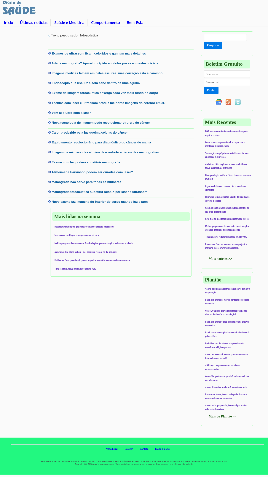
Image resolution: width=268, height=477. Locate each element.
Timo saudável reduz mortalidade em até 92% (75, 268)
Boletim (129, 449)
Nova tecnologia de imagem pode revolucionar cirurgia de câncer (101, 122)
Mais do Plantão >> (223, 416)
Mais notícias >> (220, 259)
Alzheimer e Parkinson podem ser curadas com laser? (92, 172)
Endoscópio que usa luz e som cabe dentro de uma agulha (96, 83)
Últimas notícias (33, 22)
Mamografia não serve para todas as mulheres (86, 182)
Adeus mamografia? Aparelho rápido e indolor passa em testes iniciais (105, 63)
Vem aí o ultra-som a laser (71, 113)
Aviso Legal (112, 449)
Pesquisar (213, 45)
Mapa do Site (162, 449)
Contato (144, 449)
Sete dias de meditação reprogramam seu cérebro (77, 235)
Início (8, 22)
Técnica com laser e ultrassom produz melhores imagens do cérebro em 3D (108, 103)
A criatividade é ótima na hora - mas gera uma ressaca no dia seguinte (86, 252)
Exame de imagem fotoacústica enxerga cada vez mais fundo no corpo (105, 93)
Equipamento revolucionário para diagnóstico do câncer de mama (101, 142)
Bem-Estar (136, 22)
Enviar (211, 90)
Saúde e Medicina (69, 22)
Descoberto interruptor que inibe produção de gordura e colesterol (84, 226)
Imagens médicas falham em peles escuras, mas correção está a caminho (107, 73)
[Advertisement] (24, 87)
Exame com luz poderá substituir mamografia (86, 162)
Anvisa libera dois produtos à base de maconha (226, 387)
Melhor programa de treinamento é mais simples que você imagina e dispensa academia (94, 243)
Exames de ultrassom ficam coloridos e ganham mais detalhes (99, 53)
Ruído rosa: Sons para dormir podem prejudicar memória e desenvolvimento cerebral (92, 260)
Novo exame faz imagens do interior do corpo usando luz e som (100, 202)
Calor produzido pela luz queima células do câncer (90, 132)
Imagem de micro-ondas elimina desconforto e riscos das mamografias (105, 152)
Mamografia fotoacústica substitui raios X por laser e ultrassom (99, 192)
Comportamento (105, 22)
